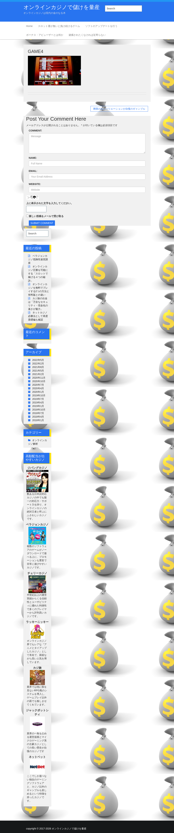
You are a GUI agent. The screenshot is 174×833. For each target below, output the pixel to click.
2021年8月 (38, 367)
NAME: (33, 157)
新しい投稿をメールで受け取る (46, 216)
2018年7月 (38, 413)
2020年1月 (38, 391)
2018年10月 (39, 409)
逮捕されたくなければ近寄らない (87, 34)
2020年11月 (39, 377)
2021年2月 (38, 374)
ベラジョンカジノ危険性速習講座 (38, 259)
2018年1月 (38, 420)
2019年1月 (38, 406)
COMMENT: (35, 130)
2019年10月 (39, 395)
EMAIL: (33, 171)
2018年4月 (38, 416)
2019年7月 (38, 399)
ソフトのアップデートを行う (101, 26)
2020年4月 (38, 388)
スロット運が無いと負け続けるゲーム (59, 26)
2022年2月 (38, 363)
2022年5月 (38, 360)
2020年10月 (39, 381)
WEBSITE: (35, 184)
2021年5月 (38, 370)
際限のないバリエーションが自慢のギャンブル (119, 108)
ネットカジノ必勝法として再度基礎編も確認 (38, 316)
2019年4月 (38, 402)
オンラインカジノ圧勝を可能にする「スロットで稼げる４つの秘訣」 (38, 273)
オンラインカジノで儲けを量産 (61, 7)
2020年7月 (38, 384)
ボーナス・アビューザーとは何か (44, 34)
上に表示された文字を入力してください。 (49, 203)
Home (29, 26)
